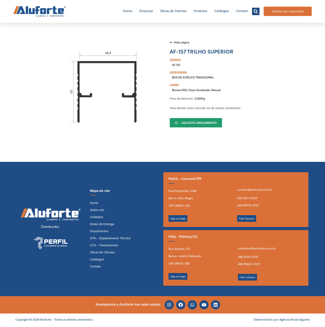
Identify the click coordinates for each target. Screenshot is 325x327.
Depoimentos (99, 231)
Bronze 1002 (179, 90)
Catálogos (222, 11)
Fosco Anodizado (199, 90)
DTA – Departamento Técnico (110, 238)
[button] (256, 11)
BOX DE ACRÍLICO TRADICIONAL (193, 77)
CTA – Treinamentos (104, 245)
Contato (242, 11)
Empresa (146, 11)
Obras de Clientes (173, 11)
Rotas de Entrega (102, 224)
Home (127, 11)
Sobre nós (97, 210)
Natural (216, 90)
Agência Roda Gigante (294, 319)
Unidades (96, 217)
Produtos (200, 11)
